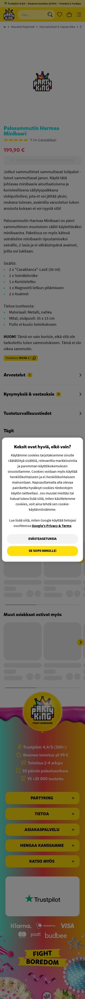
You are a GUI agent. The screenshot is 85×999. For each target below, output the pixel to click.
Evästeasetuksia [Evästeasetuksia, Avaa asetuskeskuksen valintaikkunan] (42, 539)
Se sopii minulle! (42, 551)
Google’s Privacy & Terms (51, 525)
